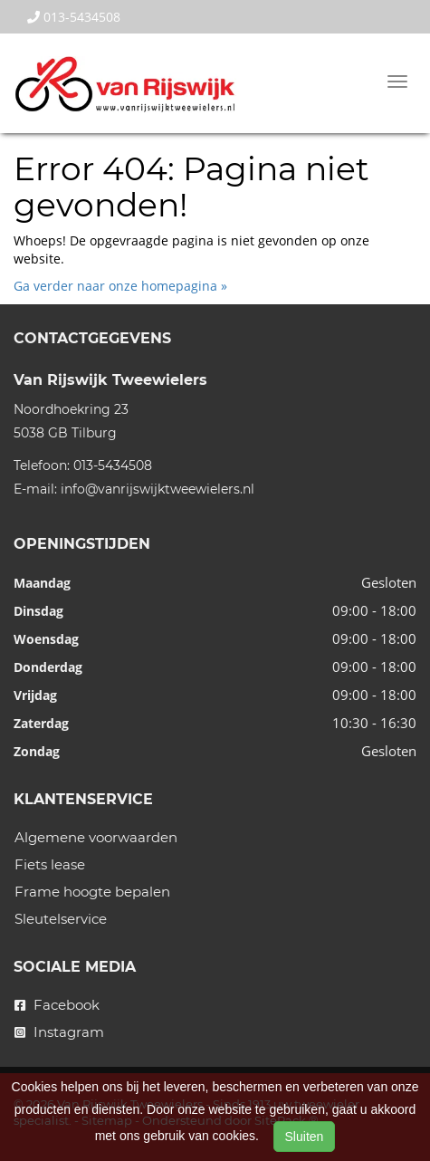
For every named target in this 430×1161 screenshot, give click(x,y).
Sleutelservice (60, 918)
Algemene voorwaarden (95, 837)
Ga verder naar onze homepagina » (120, 285)
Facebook (57, 1004)
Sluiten (304, 1136)
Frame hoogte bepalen (92, 891)
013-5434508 (73, 16)
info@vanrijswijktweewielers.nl (157, 489)
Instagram (59, 1032)
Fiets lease (49, 864)
